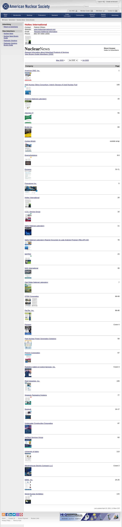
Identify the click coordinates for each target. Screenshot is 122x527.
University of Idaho (32, 452)
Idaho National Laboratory (34, 226)
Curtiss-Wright (30, 141)
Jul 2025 (85, 60)
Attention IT (29, 113)
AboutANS (5, 15)
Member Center (86, 11)
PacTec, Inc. (29, 310)
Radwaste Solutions (10, 41)
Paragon (28, 325)
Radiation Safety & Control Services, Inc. (40, 367)
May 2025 (60, 60)
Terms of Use (17, 520)
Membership (17, 15)
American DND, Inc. (32, 71)
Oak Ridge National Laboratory (36, 282)
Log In (101, 1)
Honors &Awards (92, 15)
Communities (80, 15)
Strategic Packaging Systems (36, 395)
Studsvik (28, 409)
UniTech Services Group (34, 437)
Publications (41, 15)
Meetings (29, 15)
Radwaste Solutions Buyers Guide (10, 44)
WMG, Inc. (29, 480)
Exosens (28, 169)
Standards (55, 15)
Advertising (115, 15)
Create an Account (111, 1)
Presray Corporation (32, 353)
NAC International (31, 268)
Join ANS (73, 11)
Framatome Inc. (31, 183)
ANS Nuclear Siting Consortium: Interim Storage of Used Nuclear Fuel (51, 85)
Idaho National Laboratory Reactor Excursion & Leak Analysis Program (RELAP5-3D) (57, 240)
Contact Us (112, 11)
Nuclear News (21, 19)
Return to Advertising (11, 27)
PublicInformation (67, 15)
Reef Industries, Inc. (32, 381)
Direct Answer (30, 19)
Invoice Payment (23, 518)
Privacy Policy (6, 520)
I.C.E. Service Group (32, 212)
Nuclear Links (35, 518)
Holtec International (32, 198)
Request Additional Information (45, 32)
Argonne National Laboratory (35, 99)
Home (6, 19)
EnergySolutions (31, 155)
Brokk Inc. (28, 127)
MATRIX (28, 254)
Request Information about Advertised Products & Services (47, 52)
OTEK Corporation (32, 296)
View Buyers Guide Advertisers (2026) (39, 54)
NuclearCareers (103, 15)
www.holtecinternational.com (44, 29)
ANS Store (100, 11)
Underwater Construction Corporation (39, 423)
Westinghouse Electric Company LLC (39, 466)
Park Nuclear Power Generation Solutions (40, 339)
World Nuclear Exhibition (34, 494)
